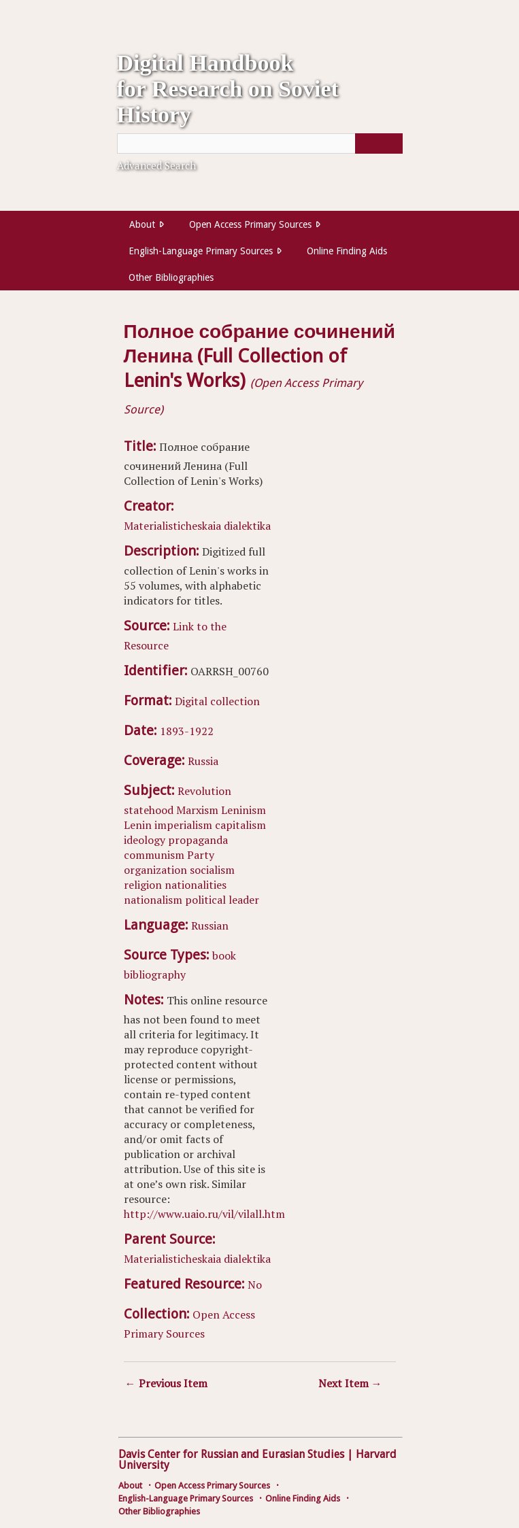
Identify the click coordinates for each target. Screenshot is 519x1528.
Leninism (243, 809)
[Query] (260, 143)
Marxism (197, 809)
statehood (148, 809)
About (142, 224)
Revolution (204, 790)
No (255, 1284)
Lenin (138, 824)
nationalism (153, 899)
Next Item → (350, 1383)
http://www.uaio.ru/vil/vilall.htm (204, 1213)
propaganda (198, 839)
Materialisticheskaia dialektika (197, 525)
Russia (203, 760)
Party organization (169, 862)
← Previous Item (166, 1383)
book (224, 955)
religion (143, 884)
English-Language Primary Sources (201, 250)
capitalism (240, 824)
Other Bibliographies (171, 277)
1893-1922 (187, 731)
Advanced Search (156, 165)
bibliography (155, 974)
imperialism (183, 824)
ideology (144, 839)
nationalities (196, 884)
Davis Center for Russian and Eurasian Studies (231, 1454)
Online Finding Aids (347, 250)
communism (154, 854)
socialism (212, 869)
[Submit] (379, 143)
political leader (222, 899)
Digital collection (217, 701)
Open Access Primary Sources (250, 224)
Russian (210, 925)
